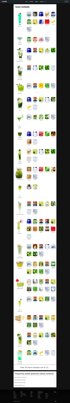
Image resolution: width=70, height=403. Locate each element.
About (31, 393)
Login (66, 1)
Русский (46, 396)
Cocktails (36, 1)
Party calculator (23, 393)
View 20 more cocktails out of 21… (35, 367)
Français (46, 393)
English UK (39, 393)
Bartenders (31, 1)
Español (39, 396)
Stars (21, 396)
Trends (26, 1)
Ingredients (42, 1)
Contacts (31, 396)
